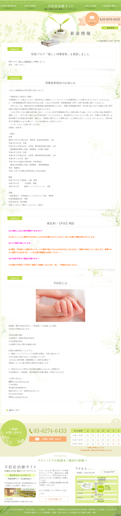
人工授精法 (41, 509)
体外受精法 (52, 509)
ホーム (6, 509)
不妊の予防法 (111, 509)
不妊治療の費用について (33, 512)
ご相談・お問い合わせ (59, 512)
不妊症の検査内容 (17, 509)
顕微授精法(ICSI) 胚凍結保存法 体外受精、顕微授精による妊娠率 (81, 509)
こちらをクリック (21, 397)
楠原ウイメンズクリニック (19, 381)
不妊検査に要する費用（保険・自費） (83, 512)
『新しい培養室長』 (25, 62)
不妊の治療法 (30, 509)
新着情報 (46, 512)
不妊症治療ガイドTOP (106, 40)
